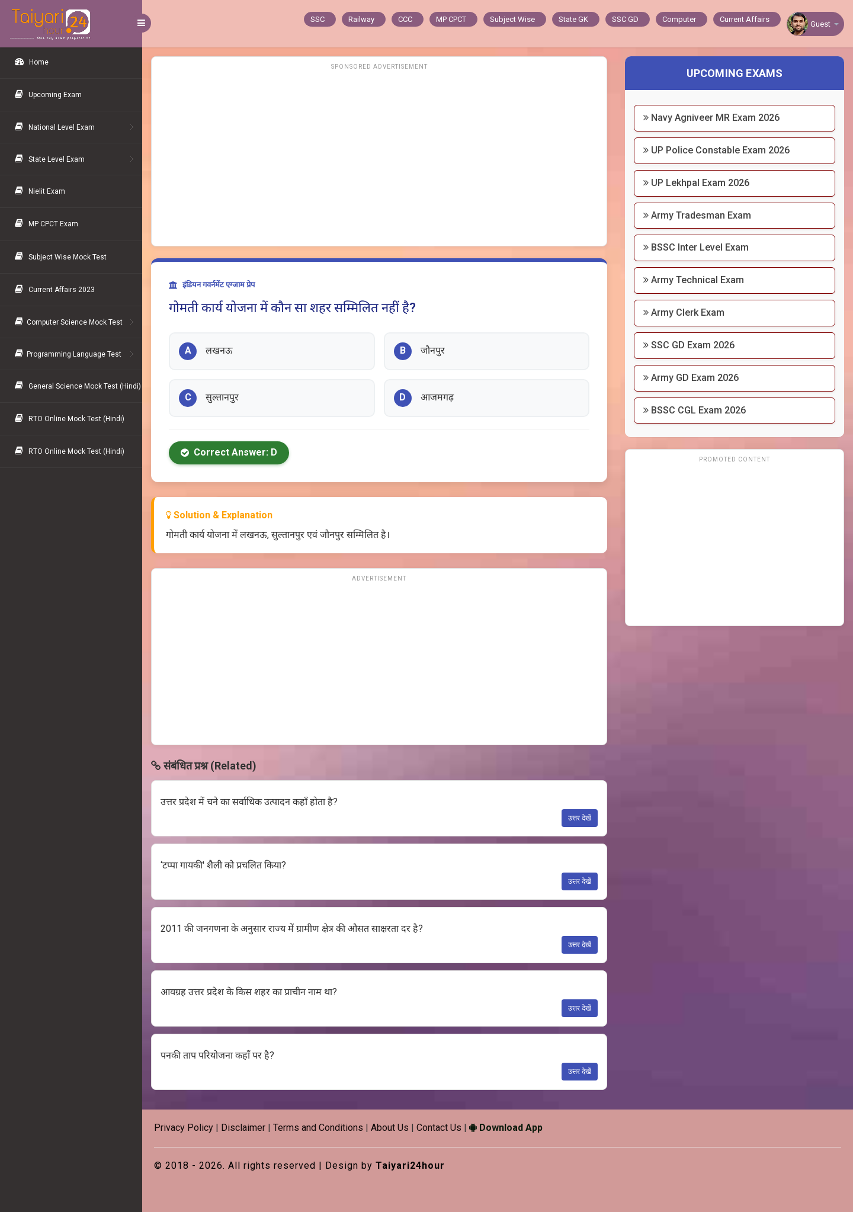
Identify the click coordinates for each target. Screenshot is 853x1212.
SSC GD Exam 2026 (689, 345)
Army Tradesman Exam (697, 215)
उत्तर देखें (579, 818)
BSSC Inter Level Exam (696, 247)
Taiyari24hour (410, 1165)
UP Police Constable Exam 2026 (716, 150)
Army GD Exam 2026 (691, 377)
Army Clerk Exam (683, 312)
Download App (506, 1127)
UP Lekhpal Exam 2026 (696, 182)
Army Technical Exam (693, 280)
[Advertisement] (379, 157)
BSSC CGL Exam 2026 (694, 410)
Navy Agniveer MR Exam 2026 (711, 117)
